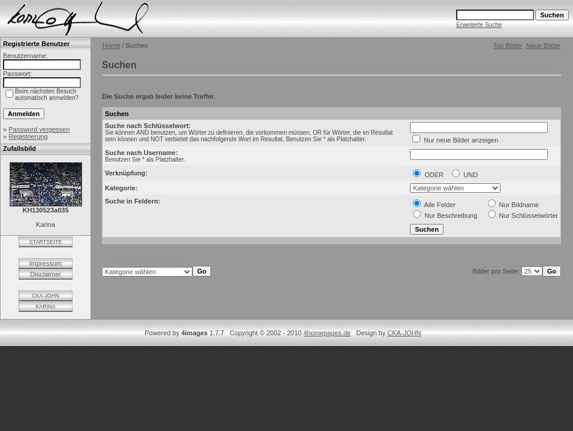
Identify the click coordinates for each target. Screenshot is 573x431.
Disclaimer (45, 274)
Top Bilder (507, 45)
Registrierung (27, 136)
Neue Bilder (543, 45)
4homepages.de (327, 332)
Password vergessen (39, 129)
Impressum (45, 263)
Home (111, 45)
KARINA (45, 306)
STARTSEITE (45, 242)
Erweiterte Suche (479, 25)
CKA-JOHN (45, 296)
